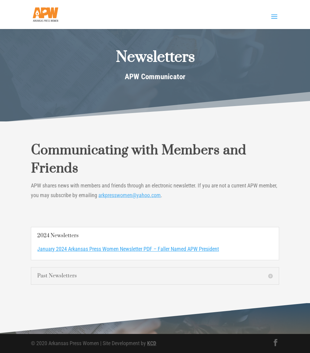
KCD (151, 343)
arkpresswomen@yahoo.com (129, 196)
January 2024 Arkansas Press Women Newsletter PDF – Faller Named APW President (128, 249)
